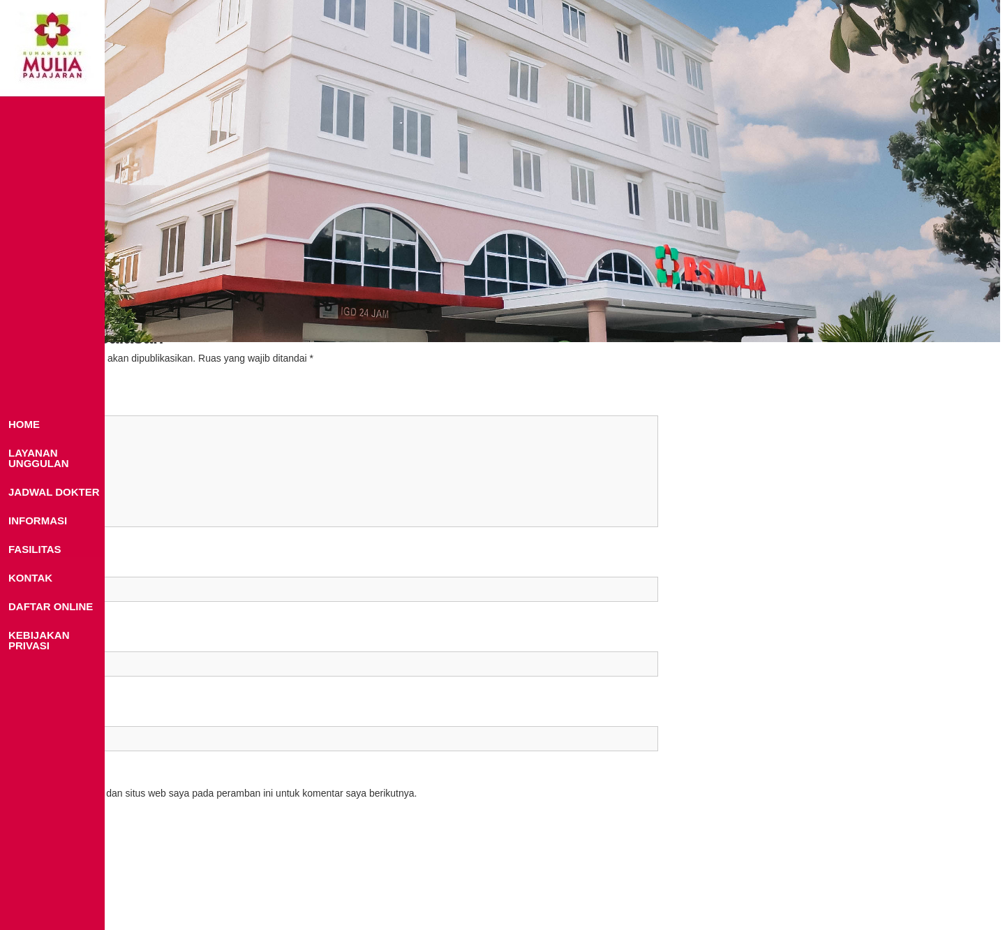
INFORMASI (37, 520)
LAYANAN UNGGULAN (38, 458)
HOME (24, 424)
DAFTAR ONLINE (50, 606)
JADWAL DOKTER (54, 492)
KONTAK (30, 578)
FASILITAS (34, 549)
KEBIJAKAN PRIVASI (39, 640)
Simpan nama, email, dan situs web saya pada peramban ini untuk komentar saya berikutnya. (214, 793)
